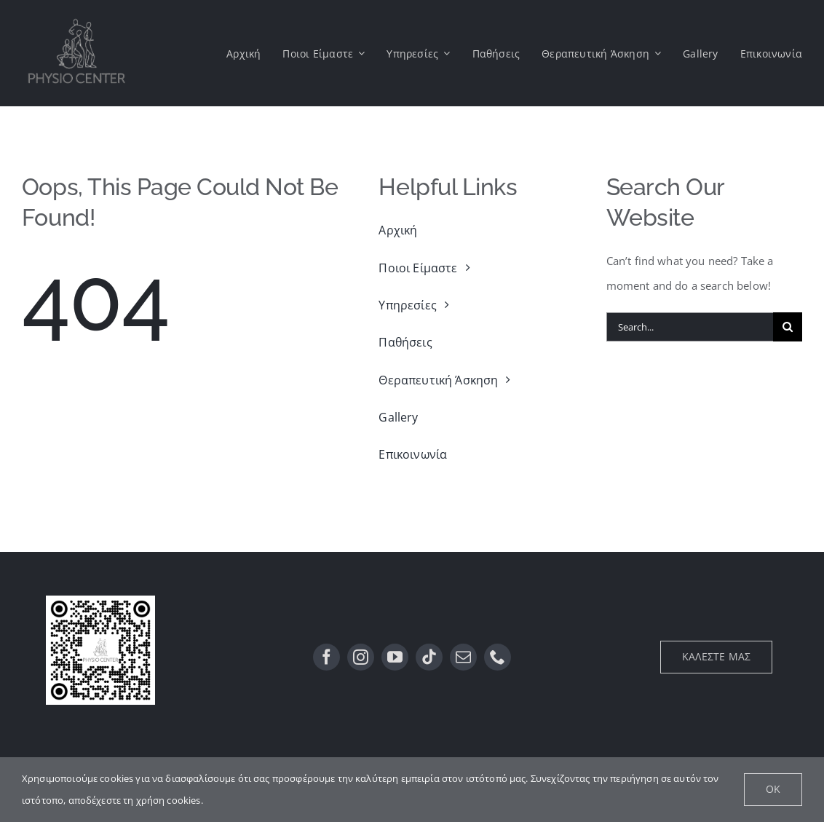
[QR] (100, 600)
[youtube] (394, 657)
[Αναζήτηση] (787, 326)
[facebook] (326, 657)
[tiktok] (429, 657)
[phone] (497, 657)
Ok (773, 789)
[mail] (463, 657)
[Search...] (689, 326)
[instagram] (360, 657)
